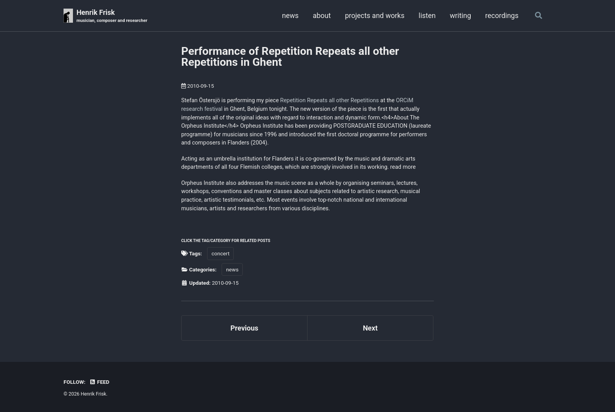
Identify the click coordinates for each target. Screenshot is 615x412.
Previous (244, 328)
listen (426, 15)
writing (460, 15)
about (322, 15)
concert (220, 253)
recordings (502, 15)
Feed (99, 382)
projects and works (374, 15)
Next (370, 328)
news (290, 15)
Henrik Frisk (111, 16)
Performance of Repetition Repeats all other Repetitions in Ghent (290, 57)
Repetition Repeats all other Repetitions (329, 100)
